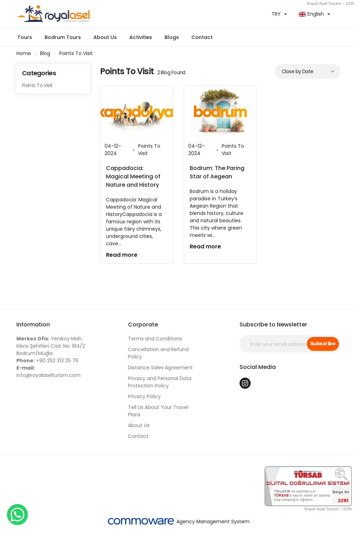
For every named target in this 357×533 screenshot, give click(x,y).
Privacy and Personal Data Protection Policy (159, 382)
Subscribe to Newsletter (273, 324)
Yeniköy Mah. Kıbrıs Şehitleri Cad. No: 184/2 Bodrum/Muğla (50, 346)
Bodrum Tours (63, 37)
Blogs (172, 37)
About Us (105, 37)
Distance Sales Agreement (160, 367)
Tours (24, 37)
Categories (39, 73)
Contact (202, 37)
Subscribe (322, 343)
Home (23, 53)
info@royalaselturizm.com (48, 371)
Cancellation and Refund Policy (158, 353)
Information (33, 324)
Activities (140, 37)
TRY (276, 13)
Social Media (258, 367)
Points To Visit (76, 53)
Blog (45, 53)
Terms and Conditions (155, 338)
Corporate (143, 324)
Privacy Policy (144, 396)
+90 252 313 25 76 (47, 360)
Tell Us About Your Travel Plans (158, 411)
